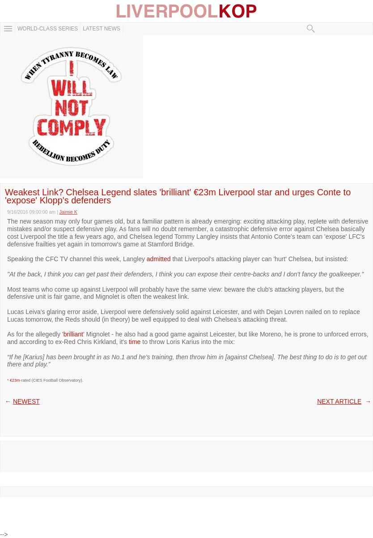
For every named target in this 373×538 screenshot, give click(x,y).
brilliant (73, 334)
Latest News (101, 29)
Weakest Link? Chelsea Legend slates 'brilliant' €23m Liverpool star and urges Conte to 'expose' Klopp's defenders (178, 196)
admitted (159, 259)
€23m (15, 380)
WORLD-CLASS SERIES (47, 29)
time (134, 341)
